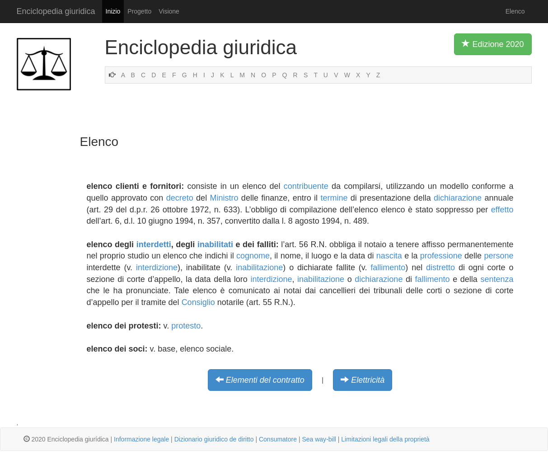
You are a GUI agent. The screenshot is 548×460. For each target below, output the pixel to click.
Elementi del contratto (265, 380)
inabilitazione (259, 267)
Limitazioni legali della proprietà (385, 439)
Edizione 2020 (493, 44)
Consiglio (198, 302)
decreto (179, 197)
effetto (502, 209)
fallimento (387, 267)
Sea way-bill (319, 439)
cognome (253, 255)
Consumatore (278, 439)
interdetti (153, 244)
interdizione (157, 267)
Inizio (113, 11)
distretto (440, 267)
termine (333, 197)
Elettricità (367, 380)
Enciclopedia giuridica (56, 11)
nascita (389, 255)
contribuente (306, 186)
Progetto (139, 11)
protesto (186, 325)
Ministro (224, 197)
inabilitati (215, 244)
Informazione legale (141, 439)
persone (498, 255)
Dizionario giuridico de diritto (214, 439)
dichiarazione (458, 197)
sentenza (496, 279)
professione (441, 255)
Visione (169, 11)
